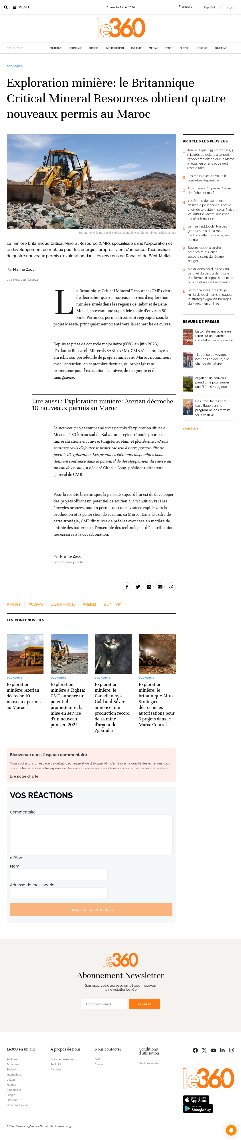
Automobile (14, 1089)
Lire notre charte (24, 776)
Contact (100, 1064)
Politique (55, 48)
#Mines (14, 604)
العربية (230, 7)
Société (94, 48)
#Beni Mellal (63, 604)
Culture (136, 48)
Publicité (56, 1064)
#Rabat (89, 604)
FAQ (97, 1059)
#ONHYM (113, 604)
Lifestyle (202, 48)
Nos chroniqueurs (17, 1105)
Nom (14, 866)
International (115, 48)
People (184, 48)
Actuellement (15, 48)
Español (209, 7)
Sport (169, 48)
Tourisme (221, 48)
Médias (153, 48)
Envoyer (144, 1004)
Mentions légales (149, 1063)
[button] (231, 1130)
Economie (75, 48)
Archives (56, 1069)
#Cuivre (35, 604)
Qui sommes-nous (62, 1059)
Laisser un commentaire (91, 909)
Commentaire (23, 812)
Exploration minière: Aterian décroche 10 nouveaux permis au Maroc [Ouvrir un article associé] (102, 404)
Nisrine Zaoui (24, 269)
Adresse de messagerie (32, 885)
